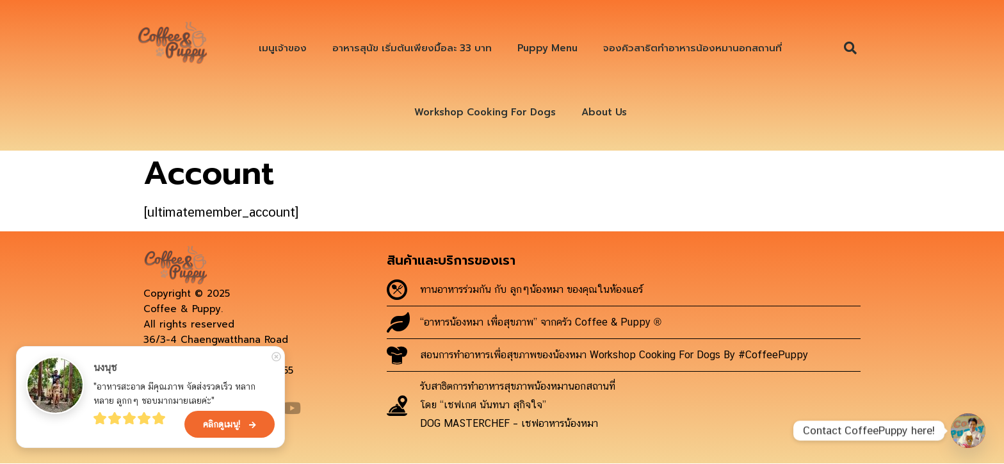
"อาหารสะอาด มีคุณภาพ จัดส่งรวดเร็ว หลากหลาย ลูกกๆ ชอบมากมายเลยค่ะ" (174, 393)
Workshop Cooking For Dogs (485, 112)
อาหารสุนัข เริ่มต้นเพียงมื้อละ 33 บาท (412, 48)
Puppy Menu (547, 48)
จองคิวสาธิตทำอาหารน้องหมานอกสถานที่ (692, 48)
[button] (850, 48)
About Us (604, 112)
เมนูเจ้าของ (283, 48)
